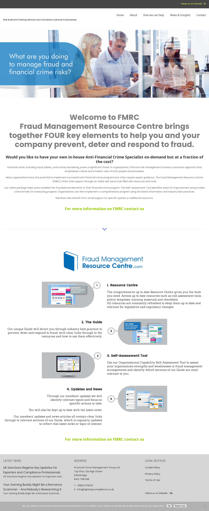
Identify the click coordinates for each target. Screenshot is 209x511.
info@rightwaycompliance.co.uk (95, 489)
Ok (169, 506)
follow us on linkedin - (192, 3)
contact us (134, 208)
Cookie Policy (152, 467)
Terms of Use (152, 480)
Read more (180, 506)
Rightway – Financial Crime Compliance (4, 35)
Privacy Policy (152, 474)
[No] (205, 506)
